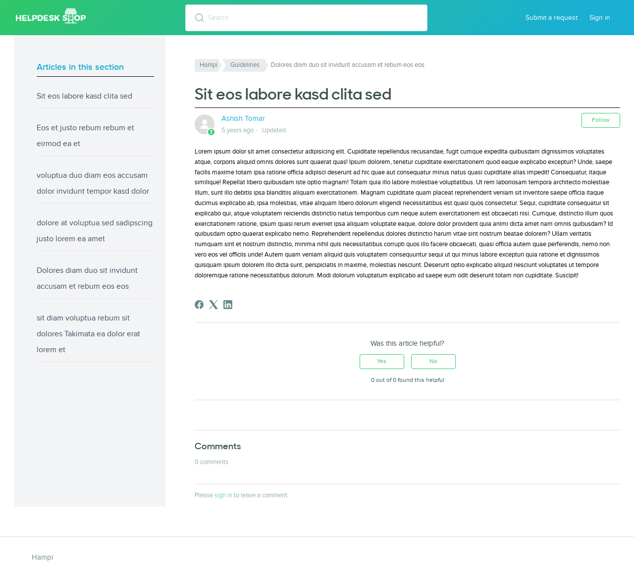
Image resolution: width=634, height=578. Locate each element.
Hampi (208, 65)
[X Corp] (213, 304)
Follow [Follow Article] (601, 120)
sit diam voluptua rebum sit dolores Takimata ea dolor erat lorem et (88, 334)
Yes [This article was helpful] (381, 361)
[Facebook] (199, 304)
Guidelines (245, 65)
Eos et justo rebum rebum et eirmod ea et (85, 136)
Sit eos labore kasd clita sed (84, 96)
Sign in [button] (599, 17)
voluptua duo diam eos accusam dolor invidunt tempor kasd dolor (93, 183)
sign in (223, 495)
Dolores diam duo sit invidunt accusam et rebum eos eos (87, 278)
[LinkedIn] (227, 304)
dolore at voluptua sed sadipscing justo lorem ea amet (95, 231)
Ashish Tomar (243, 118)
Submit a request (552, 17)
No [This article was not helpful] (433, 361)
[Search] (306, 17)
